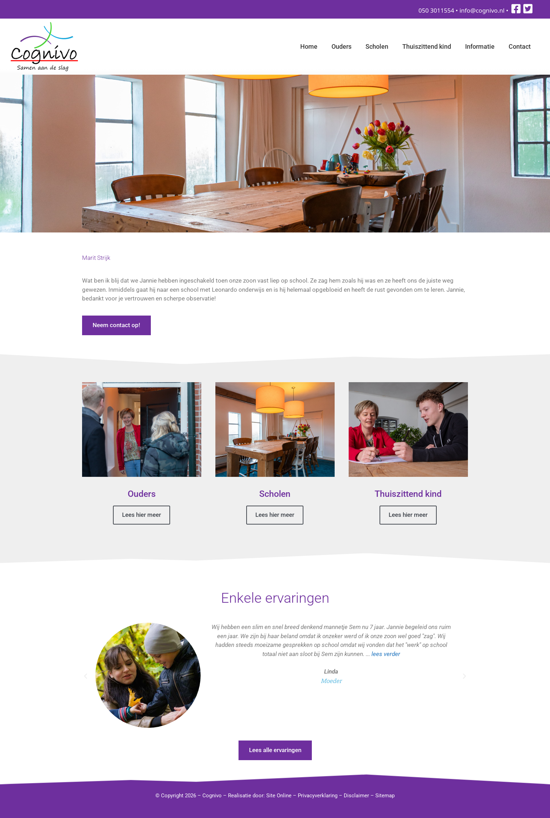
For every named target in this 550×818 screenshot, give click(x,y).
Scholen (376, 46)
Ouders (341, 46)
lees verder (385, 653)
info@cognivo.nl (482, 10)
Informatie (480, 46)
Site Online (278, 795)
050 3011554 (436, 10)
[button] (85, 676)
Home (308, 46)
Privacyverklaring (317, 795)
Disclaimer (356, 795)
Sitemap (385, 795)
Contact (520, 46)
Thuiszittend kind (426, 46)
